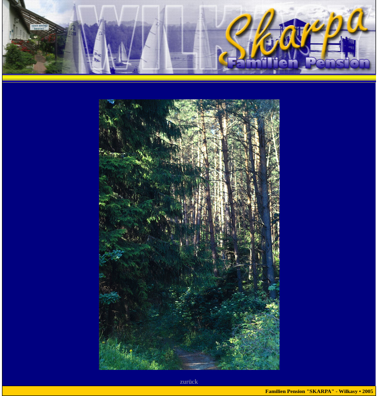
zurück (189, 381)
